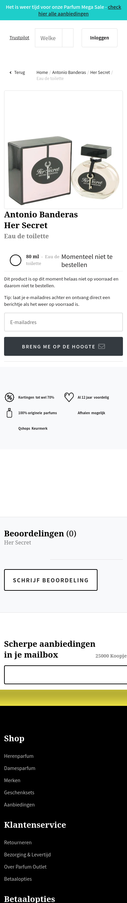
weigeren (84, 492)
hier (76, 468)
